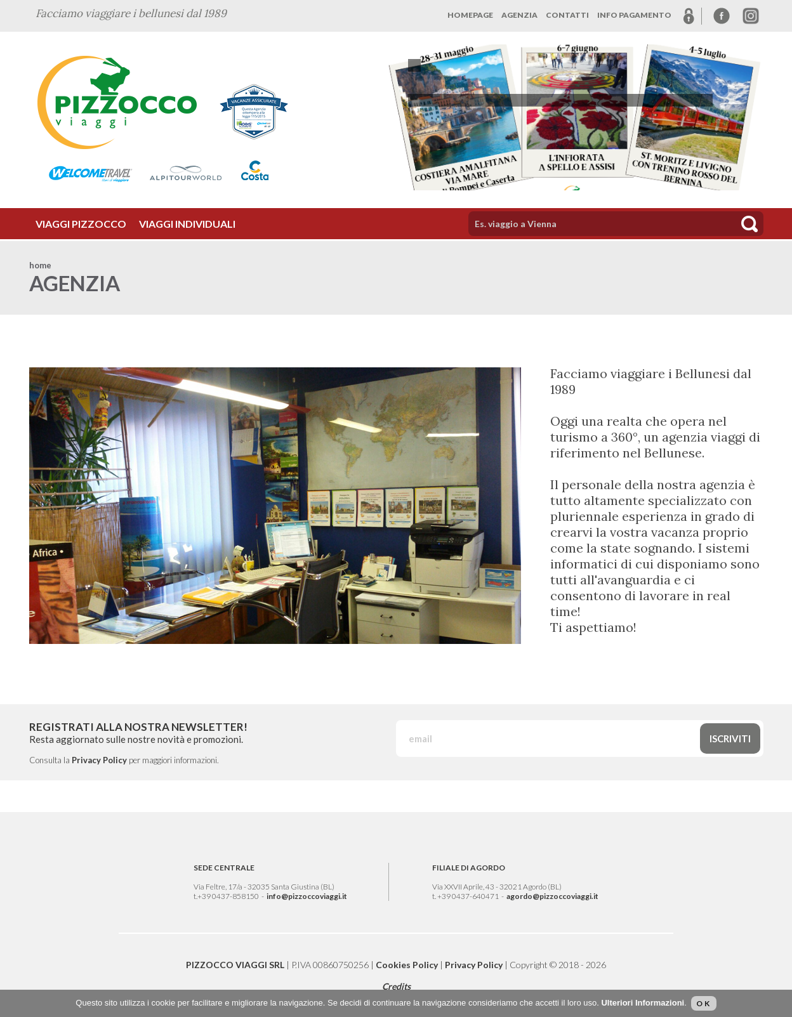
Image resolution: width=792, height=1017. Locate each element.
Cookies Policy (407, 964)
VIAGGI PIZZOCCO (81, 224)
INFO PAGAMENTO (634, 15)
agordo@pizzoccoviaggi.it (552, 896)
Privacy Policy (99, 760)
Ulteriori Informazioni (642, 1002)
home (40, 265)
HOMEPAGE (470, 15)
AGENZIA (519, 15)
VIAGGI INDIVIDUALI (187, 224)
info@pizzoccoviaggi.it (307, 896)
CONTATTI (567, 15)
